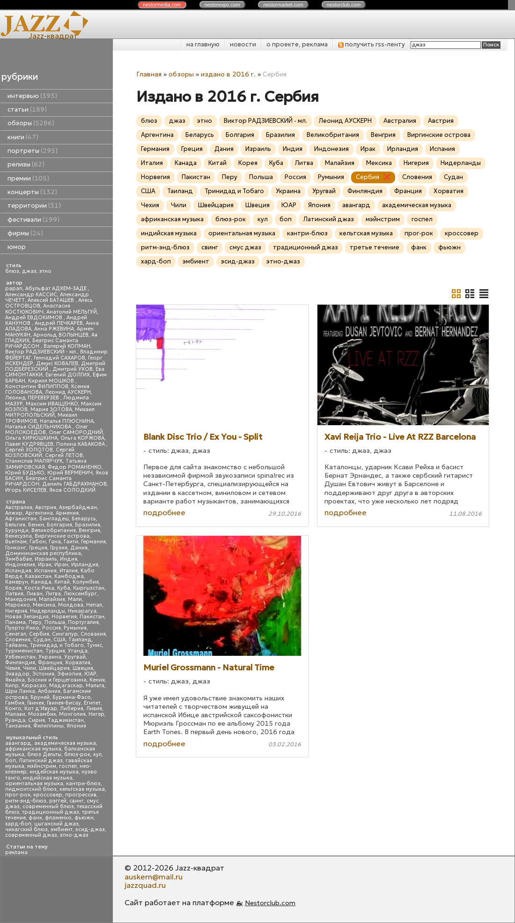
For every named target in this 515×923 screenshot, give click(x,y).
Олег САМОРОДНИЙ (76, 432)
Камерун (16, 582)
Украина (49, 657)
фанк (35, 818)
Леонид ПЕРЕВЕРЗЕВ (32, 398)
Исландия (18, 571)
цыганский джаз (56, 824)
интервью (32, 96)
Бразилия (87, 525)
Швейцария (54, 668)
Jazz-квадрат (53, 35)
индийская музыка (48, 778)
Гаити (71, 542)
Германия (93, 542)
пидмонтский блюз (31, 789)
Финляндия (20, 663)
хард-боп (18, 824)
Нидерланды (47, 611)
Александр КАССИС (31, 295)
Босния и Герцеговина (57, 680)
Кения (97, 680)
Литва (53, 594)
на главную (203, 44)
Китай (62, 582)
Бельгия (15, 525)
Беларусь (84, 519)
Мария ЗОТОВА (51, 409)
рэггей (57, 801)
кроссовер (47, 795)
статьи (27, 109)
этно (45, 271)
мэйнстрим (41, 766)
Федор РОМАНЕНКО (75, 467)
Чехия (12, 668)
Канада (41, 582)
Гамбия (14, 703)
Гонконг (15, 548)
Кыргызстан (88, 588)
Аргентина (39, 513)
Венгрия (89, 530)
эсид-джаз (90, 829)
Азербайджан (78, 507)
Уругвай (75, 657)
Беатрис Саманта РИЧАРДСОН (41, 343)
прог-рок (17, 795)
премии (28, 178)
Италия (68, 571)
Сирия (36, 720)
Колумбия (86, 582)
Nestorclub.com (270, 903)
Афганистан (21, 519)
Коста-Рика (39, 588)
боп (10, 761)
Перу (35, 622)
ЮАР (90, 674)
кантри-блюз (83, 783)
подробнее (164, 512)
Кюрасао (34, 686)
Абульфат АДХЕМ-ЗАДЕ (56, 288)
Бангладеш (54, 519)
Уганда (78, 651)
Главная (149, 74)
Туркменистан (24, 651)
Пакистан (92, 617)
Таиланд (80, 640)
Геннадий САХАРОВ (59, 358)
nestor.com (162, 5)
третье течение (374, 247)
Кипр (12, 686)
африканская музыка (33, 749)
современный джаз (31, 835)
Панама (15, 622)
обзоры (30, 123)
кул (97, 754)
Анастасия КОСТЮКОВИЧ (37, 309)
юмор (16, 247)
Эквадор (17, 674)
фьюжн (84, 818)
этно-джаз (74, 835)
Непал (94, 605)
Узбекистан (20, 657)
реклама (16, 852)
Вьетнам (16, 542)
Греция (38, 548)
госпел (68, 766)
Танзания (17, 726)
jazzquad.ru (145, 885)
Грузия (58, 548)
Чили (29, 668)
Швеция (83, 668)
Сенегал (15, 634)
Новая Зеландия (27, 617)
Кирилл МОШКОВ (51, 381)
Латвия (14, 594)
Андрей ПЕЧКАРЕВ (59, 323)
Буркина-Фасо (71, 697)
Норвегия (64, 617)
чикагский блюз (26, 829)
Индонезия (20, 565)
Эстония (43, 674)
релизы (25, 164)
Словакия (93, 634)
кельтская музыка (82, 789)
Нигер (96, 714)
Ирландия (84, 565)
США (59, 640)
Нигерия (16, 611)
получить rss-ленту (371, 44)
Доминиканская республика (43, 553)
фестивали (33, 220)
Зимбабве (18, 559)
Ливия (94, 708)
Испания (45, 571)
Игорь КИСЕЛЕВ (25, 490)
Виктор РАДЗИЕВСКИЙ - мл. (41, 352)
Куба (63, 588)
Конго (13, 708)
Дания (79, 548)
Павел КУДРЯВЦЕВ (29, 444)
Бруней (40, 697)
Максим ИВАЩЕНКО (52, 404)
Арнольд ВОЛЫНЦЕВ (60, 335)
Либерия (71, 708)
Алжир (13, 513)
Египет (92, 703)
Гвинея (35, 703)
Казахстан (38, 576)
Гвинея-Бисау (64, 703)
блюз (12, 271)
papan (13, 288)
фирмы (25, 233)
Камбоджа (69, 576)
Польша (54, 622)
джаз (29, 271)
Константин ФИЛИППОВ (36, 386)
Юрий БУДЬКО (24, 473)
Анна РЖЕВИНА (54, 329)
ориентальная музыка (34, 783)
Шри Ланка (20, 691)
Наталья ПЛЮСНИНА (67, 421)
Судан (42, 640)
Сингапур (65, 634)
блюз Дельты (44, 754)
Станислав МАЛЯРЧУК (34, 461)
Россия (51, 628)
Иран (61, 565)
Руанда (15, 720)
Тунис (94, 645)
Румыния (75, 628)
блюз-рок (77, 754)
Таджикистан (66, 720)
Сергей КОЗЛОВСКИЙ (39, 452)
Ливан (34, 594)
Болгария (59, 525)
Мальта (95, 686)
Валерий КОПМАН (67, 346)
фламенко (58, 818)
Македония (20, 599)
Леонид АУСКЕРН (68, 392)
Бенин (36, 525)
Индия (68, 559)
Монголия (72, 714)
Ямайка (15, 680)
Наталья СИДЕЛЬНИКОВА (39, 427)
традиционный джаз (50, 812)
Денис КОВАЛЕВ (57, 363)
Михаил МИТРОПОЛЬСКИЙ (50, 412)
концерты (32, 192)
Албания (49, 691)
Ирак (45, 565)
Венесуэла (18, 536)
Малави (15, 714)
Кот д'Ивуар (40, 708)
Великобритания (53, 530)
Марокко (17, 605)
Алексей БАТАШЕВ (51, 300)
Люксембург (80, 594)
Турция (55, 651)
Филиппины (48, 726)
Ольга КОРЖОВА (82, 438)
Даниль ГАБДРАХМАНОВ (74, 484)
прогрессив (80, 795)
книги (22, 137)
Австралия (18, 507)
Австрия (45, 507)
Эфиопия (69, 674)
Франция (50, 663)
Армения (67, 513)
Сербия (39, 634)
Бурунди (17, 530)
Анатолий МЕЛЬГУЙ (71, 312)
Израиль (46, 559)
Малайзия (52, 599)
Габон (37, 542)
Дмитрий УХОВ (72, 369)
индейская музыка (54, 772)
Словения (17, 640)
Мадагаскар (66, 686)
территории (34, 206)
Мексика (44, 605)
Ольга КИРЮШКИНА (31, 438)
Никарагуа (82, 611)
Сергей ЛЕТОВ (64, 455)
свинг (76, 801)
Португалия (83, 622)
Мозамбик (42, 714)
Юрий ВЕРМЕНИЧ (70, 473)
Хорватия (77, 663)
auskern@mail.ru (154, 876)
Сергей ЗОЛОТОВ (29, 450)
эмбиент (62, 829)
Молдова (70, 605)
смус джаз (245, 247)
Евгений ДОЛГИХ (67, 375)
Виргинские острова (62, 536)
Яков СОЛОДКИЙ (72, 490)
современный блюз (48, 806)
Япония (76, 726)
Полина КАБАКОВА (81, 444)
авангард (18, 743)
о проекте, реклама (297, 44)
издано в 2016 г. (228, 74)
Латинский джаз (41, 761)
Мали (75, 599)
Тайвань (16, 645)
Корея (13, 588)
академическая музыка (65, 743)
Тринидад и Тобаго (57, 645)
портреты (32, 151)
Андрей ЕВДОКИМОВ (34, 318)
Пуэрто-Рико (22, 628)
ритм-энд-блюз (25, 801)
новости (243, 44)
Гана (55, 542)
